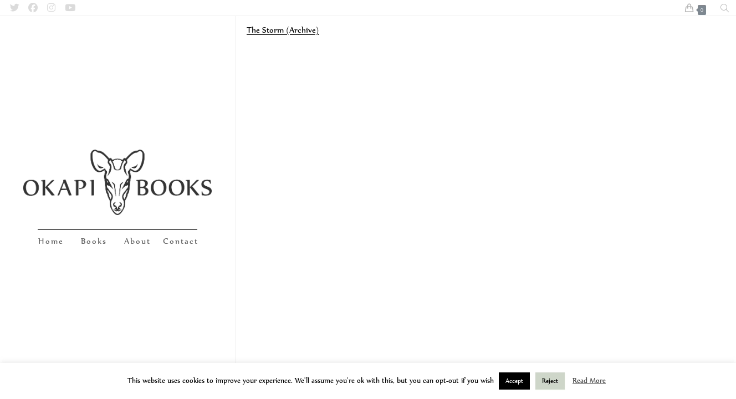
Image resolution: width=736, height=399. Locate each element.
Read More (589, 381)
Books (94, 241)
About (137, 241)
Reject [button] (550, 380)
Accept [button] (514, 380)
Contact (180, 241)
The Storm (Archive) (283, 29)
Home (51, 241)
